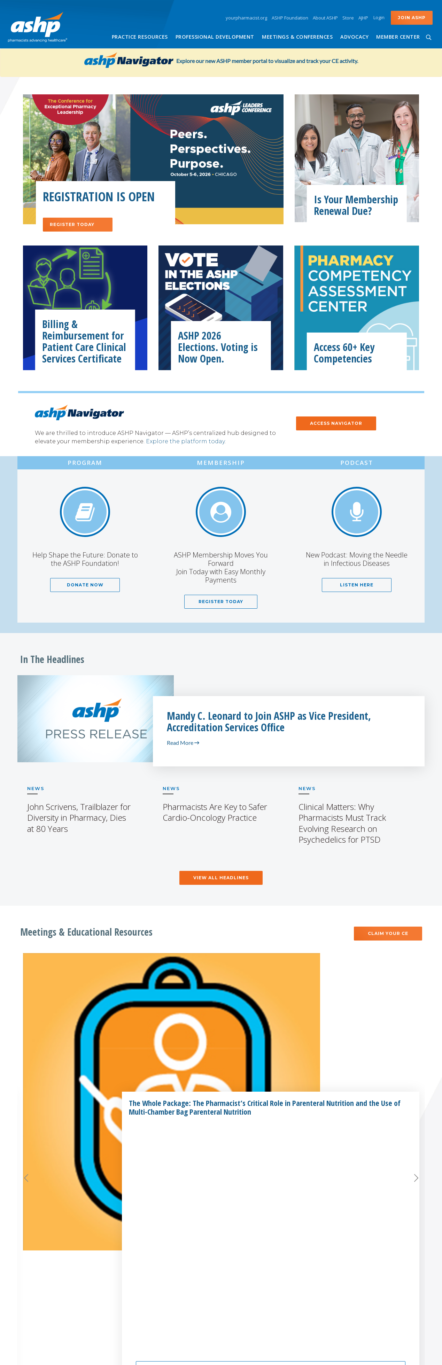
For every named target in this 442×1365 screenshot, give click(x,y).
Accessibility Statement (227, 1355)
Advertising (243, 1245)
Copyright (269, 1355)
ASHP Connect (145, 1234)
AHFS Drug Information (156, 1222)
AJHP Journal (142, 1210)
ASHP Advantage (250, 1257)
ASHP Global (142, 1257)
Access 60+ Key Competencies (344, 353)
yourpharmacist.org (246, 18)
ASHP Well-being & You (156, 1291)
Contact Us (374, 1232)
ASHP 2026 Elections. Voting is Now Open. (218, 347)
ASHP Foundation (290, 18)
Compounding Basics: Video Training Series (229, 1012)
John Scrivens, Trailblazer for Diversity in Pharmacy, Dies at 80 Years (79, 817)
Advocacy (354, 36)
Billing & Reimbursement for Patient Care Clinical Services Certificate (84, 341)
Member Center (398, 36)
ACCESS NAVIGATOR (336, 423)
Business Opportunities (260, 1222)
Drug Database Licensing (261, 1234)
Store (348, 18)
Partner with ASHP (257, 1193)
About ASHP (325, 18)
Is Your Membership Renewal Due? (356, 205)
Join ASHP (412, 17)
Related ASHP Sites (154, 1193)
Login (379, 17)
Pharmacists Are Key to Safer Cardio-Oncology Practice (215, 812)
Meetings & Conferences (297, 36)
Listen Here (356, 584)
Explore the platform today (185, 441)
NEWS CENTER (374, 1193)
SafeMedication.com (153, 1323)
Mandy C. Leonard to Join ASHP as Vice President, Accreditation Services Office (269, 721)
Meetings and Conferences (221, 1121)
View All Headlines (221, 877)
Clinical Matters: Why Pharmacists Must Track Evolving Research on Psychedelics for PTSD (342, 823)
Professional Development (215, 36)
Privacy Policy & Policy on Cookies (321, 1355)
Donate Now (85, 584)
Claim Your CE (388, 933)
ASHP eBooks (144, 1268)
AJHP (363, 18)
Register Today (81, 224)
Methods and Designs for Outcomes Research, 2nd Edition (371, 1016)
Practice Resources (140, 36)
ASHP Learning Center (155, 1280)
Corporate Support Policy (262, 1210)
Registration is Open (99, 196)
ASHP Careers (374, 1213)
